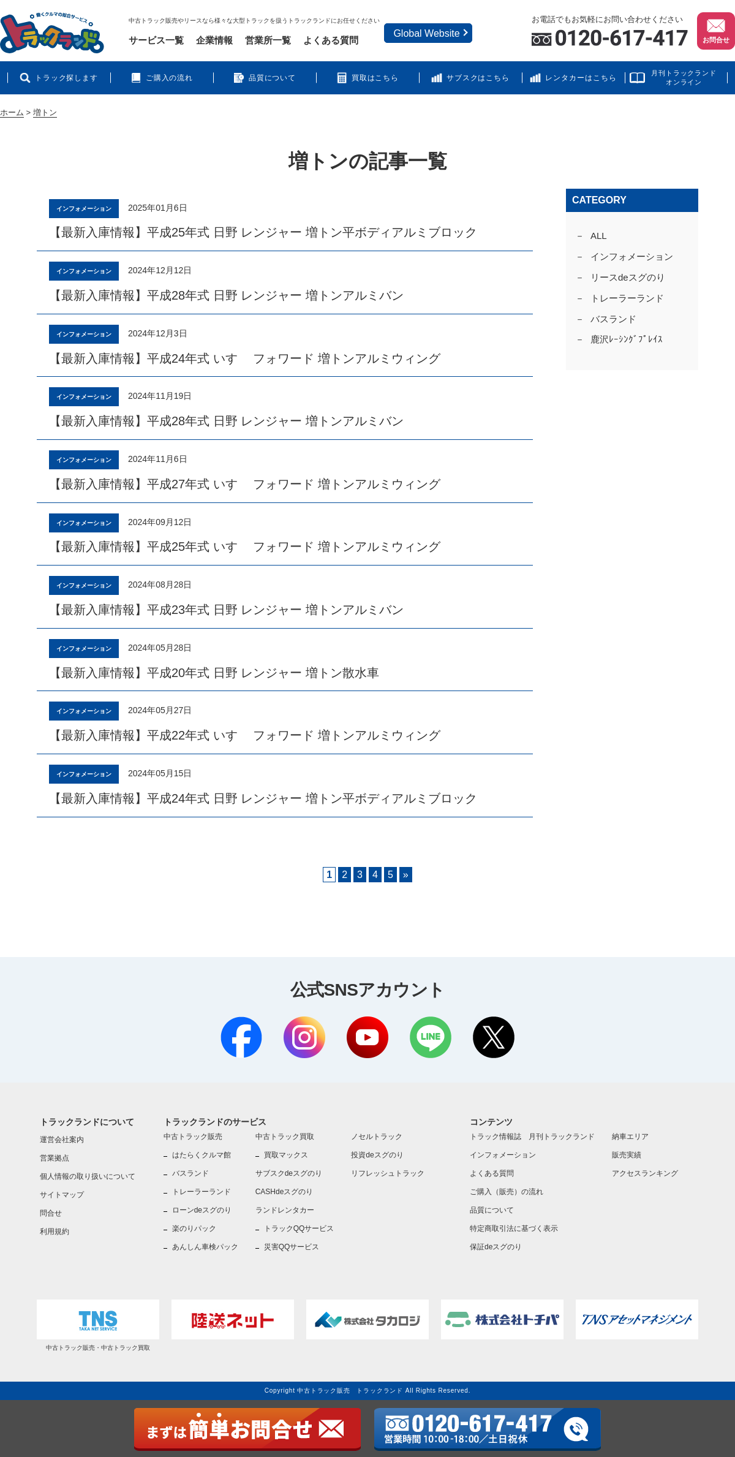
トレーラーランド (627, 298)
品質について (272, 78)
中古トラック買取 (284, 1136)
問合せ (51, 1213)
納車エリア (630, 1136)
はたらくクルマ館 (201, 1155)
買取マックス (286, 1155)
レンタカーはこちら (581, 78)
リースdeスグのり (627, 277)
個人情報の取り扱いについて (87, 1176)
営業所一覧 (268, 40)
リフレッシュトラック (387, 1173)
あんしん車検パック (205, 1247)
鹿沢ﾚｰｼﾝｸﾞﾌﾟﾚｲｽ (626, 339)
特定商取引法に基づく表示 (514, 1228)
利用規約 (54, 1231)
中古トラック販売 (193, 1136)
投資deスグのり (377, 1155)
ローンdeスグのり (202, 1210)
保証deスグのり (496, 1247)
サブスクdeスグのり (288, 1173)
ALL (598, 235)
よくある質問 (330, 40)
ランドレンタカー (284, 1210)
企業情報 (214, 40)
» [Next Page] (406, 874)
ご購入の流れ (170, 78)
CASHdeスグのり (284, 1191)
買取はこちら (375, 78)
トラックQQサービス (299, 1228)
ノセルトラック (376, 1136)
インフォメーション (631, 256)
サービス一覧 (156, 40)
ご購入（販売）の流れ (506, 1191)
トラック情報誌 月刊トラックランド (532, 1136)
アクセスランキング (645, 1173)
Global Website (426, 33)
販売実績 (626, 1155)
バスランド (613, 319)
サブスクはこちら (478, 78)
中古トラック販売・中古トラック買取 (98, 1325)
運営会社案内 (62, 1139)
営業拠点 (54, 1158)
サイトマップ (62, 1194)
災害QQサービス (292, 1247)
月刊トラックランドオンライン (684, 77)
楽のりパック (194, 1228)
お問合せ (716, 30)
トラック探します (67, 78)
